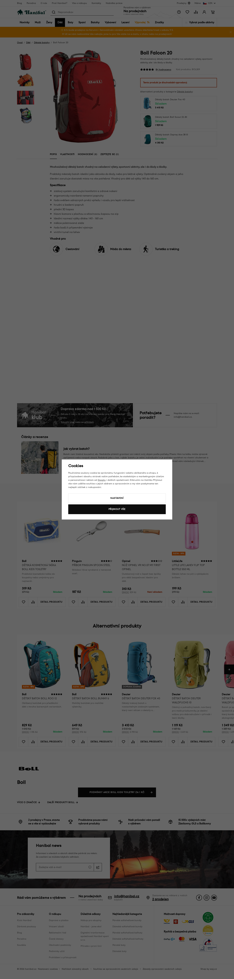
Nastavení (117, 498)
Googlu (102, 480)
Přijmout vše (117, 509)
